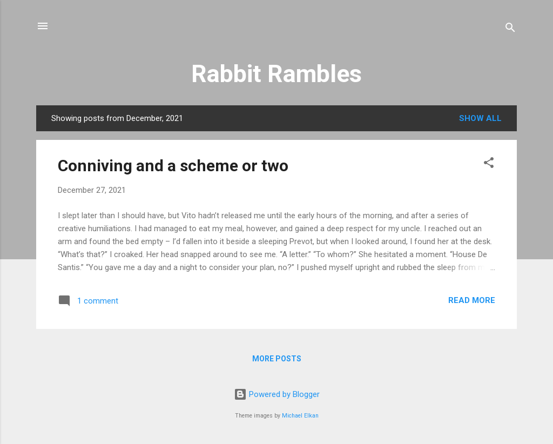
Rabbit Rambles (276, 73)
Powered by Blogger (277, 394)
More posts (276, 358)
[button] (488, 164)
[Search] (510, 29)
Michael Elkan (300, 415)
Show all (480, 118)
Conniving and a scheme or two (173, 165)
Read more (471, 300)
